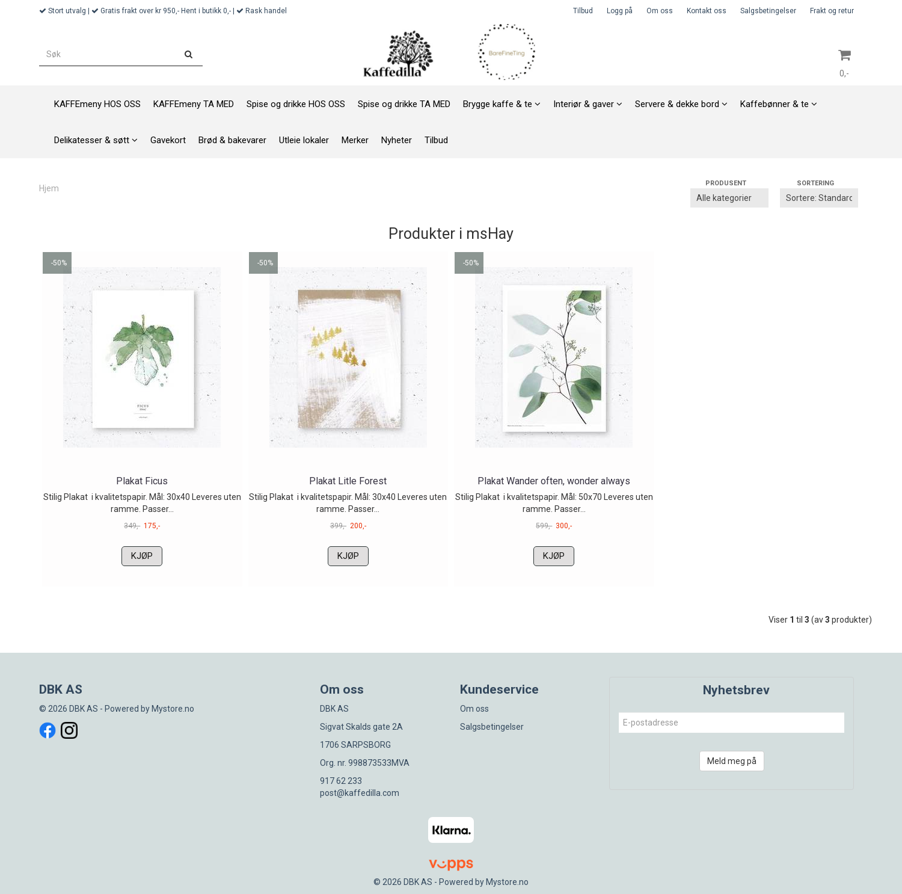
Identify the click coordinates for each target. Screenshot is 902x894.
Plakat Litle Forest (348, 481)
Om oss (659, 11)
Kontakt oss (706, 11)
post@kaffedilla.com (359, 793)
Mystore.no (173, 709)
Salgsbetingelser (768, 11)
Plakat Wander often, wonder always (553, 481)
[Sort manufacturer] (729, 198)
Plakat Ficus (142, 481)
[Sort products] (819, 198)
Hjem (49, 188)
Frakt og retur (832, 11)
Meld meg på (731, 761)
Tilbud (583, 11)
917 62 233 (341, 781)
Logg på (620, 11)
